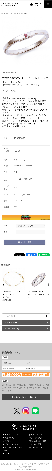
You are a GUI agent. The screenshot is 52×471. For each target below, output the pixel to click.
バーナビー (35, 85)
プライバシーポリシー (12, 444)
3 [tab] (27, 63)
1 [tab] (22, 63)
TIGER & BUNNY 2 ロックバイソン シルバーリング (38, 294)
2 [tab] (25, 63)
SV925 (14, 82)
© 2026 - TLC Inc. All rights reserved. (26, 469)
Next (48, 284)
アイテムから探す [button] (12, 328)
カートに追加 (24, 242)
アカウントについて (11, 435)
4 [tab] (30, 63)
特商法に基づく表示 (36, 448)
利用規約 (7, 441)
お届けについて (9, 438)
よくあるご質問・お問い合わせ (26, 397)
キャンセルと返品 (35, 438)
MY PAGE (7, 454)
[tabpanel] (26, 41)
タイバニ (22, 82)
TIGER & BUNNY (10, 73)
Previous (3, 284)
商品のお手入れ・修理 (37, 441)
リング (6, 82)
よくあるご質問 (34, 444)
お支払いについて (35, 435)
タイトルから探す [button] (12, 322)
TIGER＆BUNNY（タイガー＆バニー (16, 85)
